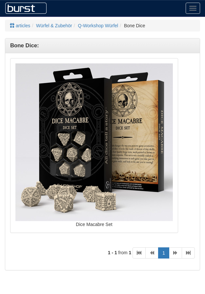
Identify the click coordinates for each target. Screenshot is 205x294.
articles (20, 25)
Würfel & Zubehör (54, 25)
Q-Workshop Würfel (98, 25)
